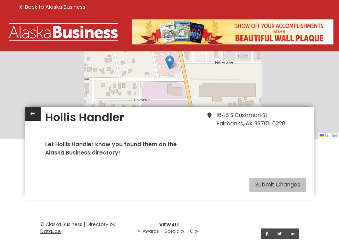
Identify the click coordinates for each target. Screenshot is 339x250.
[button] (169, 62)
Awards (151, 231)
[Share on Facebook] (267, 233)
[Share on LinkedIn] (292, 233)
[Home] (63, 32)
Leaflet (328, 135)
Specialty (174, 231)
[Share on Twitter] (279, 233)
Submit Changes (277, 185)
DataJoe (50, 231)
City (194, 231)
